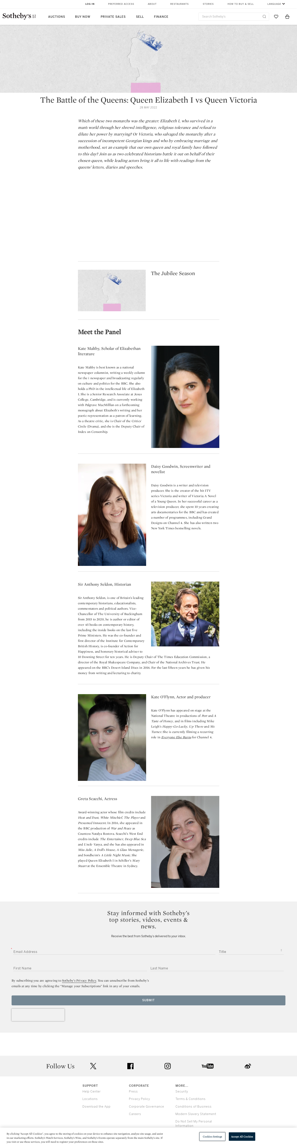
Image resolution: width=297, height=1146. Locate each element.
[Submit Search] (264, 16)
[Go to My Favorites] (276, 16)
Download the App (96, 1106)
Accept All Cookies (242, 1136)
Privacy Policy (139, 1099)
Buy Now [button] (82, 17)
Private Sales (113, 17)
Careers (135, 1114)
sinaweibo (248, 1066)
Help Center (91, 1091)
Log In (90, 4)
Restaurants (179, 4)
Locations (90, 1099)
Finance (161, 17)
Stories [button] (208, 4)
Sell (140, 17)
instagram (168, 1066)
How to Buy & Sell (241, 4)
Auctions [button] (56, 17)
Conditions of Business (193, 1106)
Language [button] (274, 4)
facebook (130, 1066)
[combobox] (233, 17)
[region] (148, 1137)
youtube (208, 1066)
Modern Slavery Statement (195, 1114)
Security (181, 1091)
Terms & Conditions (190, 1099)
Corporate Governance (146, 1106)
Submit (148, 1000)
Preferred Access (121, 4)
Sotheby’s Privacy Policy (79, 980)
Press (133, 1091)
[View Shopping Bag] (287, 16)
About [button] (152, 4)
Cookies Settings (212, 1136)
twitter (93, 1066)
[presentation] (38, 1015)
